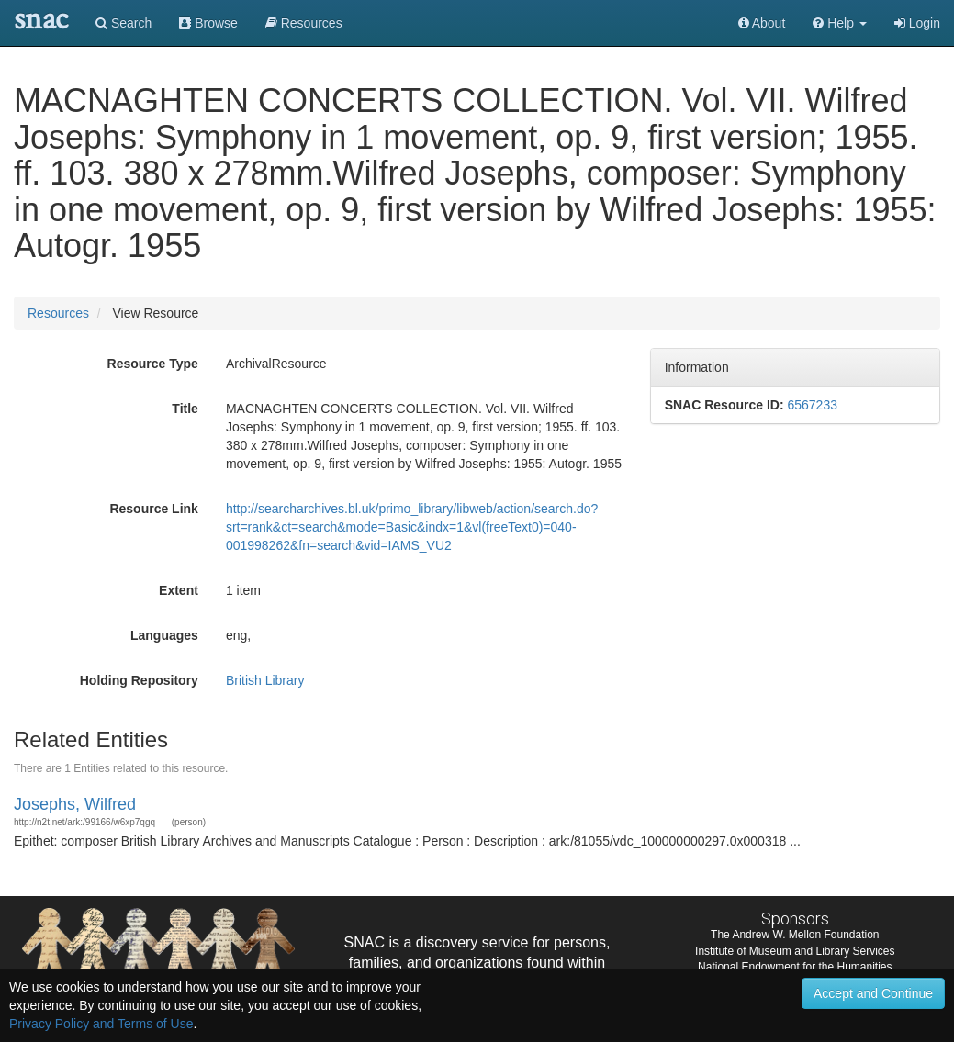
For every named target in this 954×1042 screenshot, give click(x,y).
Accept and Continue (873, 993)
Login (917, 23)
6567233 (812, 405)
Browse (208, 23)
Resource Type (152, 363)
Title (185, 408)
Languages (164, 635)
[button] (840, 23)
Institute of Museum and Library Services (794, 951)
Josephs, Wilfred (75, 804)
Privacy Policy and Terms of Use (101, 1023)
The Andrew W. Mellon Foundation (795, 934)
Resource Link (153, 508)
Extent (178, 590)
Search (123, 23)
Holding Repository (139, 680)
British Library (265, 680)
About (762, 23)
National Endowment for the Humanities (795, 966)
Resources (58, 313)
